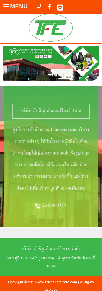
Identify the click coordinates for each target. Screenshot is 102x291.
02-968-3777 (54, 198)
